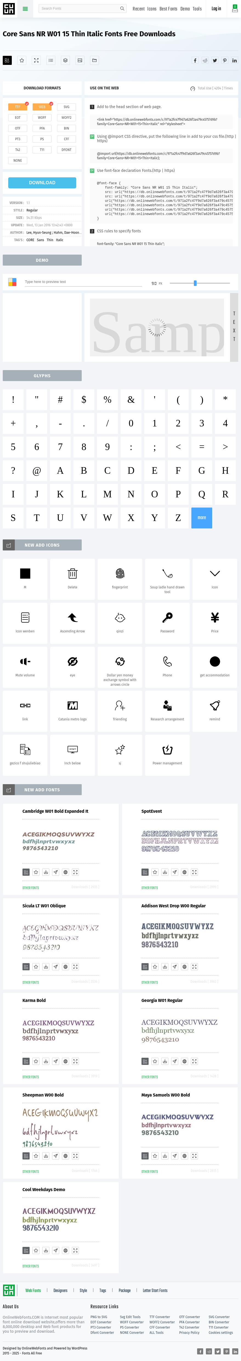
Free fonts (9, 9)
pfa (42, 128)
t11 (42, 150)
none (17, 160)
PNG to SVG (98, 1317)
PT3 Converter (100, 1327)
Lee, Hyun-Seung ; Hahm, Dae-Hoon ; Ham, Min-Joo (64, 233)
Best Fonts (169, 9)
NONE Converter (132, 1333)
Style (83, 1290)
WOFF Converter (132, 1322)
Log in (216, 9)
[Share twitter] (215, 60)
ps (42, 139)
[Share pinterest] (224, 60)
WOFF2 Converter (162, 1322)
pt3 (17, 139)
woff (42, 118)
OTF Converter (189, 1317)
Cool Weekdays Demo (43, 1189)
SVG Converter (219, 1317)
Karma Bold (34, 1000)
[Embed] (65, 872)
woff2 (67, 118)
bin (66, 128)
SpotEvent (151, 811)
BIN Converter (219, 1322)
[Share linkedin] (234, 60)
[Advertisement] (44, 327)
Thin (50, 240)
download (42, 182)
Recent (138, 9)
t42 (17, 150)
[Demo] (36, 60)
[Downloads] (45, 872)
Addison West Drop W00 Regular (173, 905)
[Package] (65, 60)
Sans (40, 240)
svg (66, 107)
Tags (103, 1290)
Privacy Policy (189, 1333)
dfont (66, 150)
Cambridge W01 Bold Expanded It (55, 811)
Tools (197, 9)
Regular (32, 210)
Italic (59, 240)
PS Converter (129, 1327)
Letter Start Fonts (155, 1290)
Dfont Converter (102, 1333)
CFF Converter (160, 1327)
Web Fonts (33, 1290)
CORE (30, 240)
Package (125, 1290)
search (122, 8)
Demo (185, 9)
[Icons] (79, 60)
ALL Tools (157, 1333)
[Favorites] (21, 60)
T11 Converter (218, 1327)
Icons (152, 9)
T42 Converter (189, 1327)
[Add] (7, 60)
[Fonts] (94, 60)
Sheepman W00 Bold (43, 1095)
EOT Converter (100, 1322)
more (202, 518)
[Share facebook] (195, 60)
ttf (17, 107)
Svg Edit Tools (130, 1317)
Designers (60, 1290)
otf (18, 128)
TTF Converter (160, 1317)
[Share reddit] (205, 60)
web (42, 107)
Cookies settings (221, 1333)
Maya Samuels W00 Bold (165, 1095)
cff (66, 139)
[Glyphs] (50, 60)
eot (17, 118)
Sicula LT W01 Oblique (44, 905)
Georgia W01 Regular (162, 1000)
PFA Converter (189, 1322)
